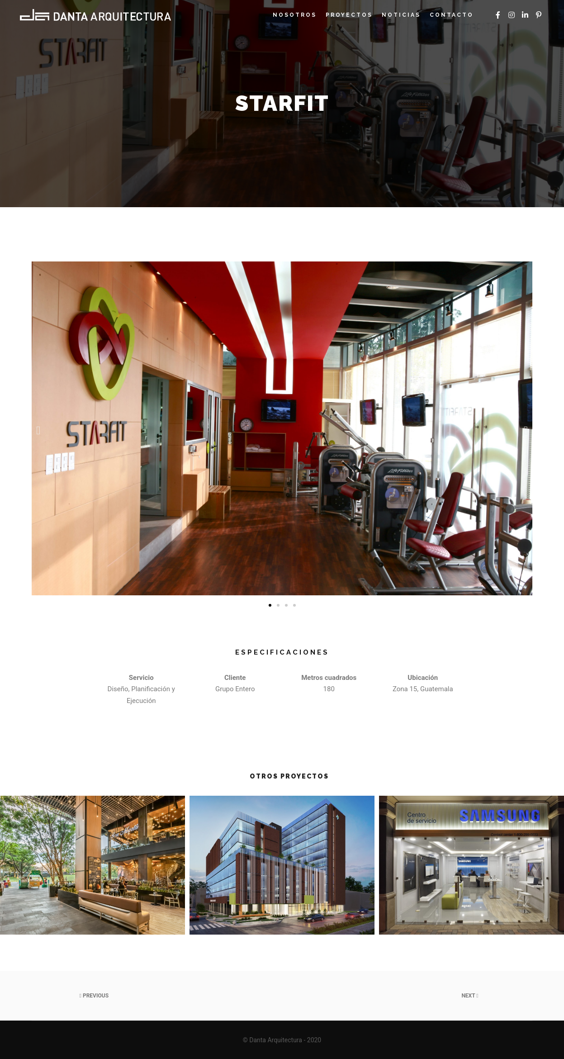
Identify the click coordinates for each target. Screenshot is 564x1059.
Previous (94, 996)
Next (469, 996)
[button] (270, 605)
